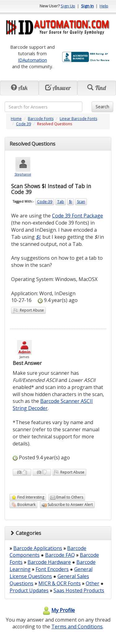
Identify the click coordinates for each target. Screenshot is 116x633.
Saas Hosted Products (79, 590)
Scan (81, 201)
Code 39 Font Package (77, 215)
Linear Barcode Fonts (78, 118)
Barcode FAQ (60, 555)
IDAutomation (32, 60)
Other (92, 583)
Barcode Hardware (49, 562)
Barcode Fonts (41, 118)
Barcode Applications (37, 548)
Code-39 (44, 201)
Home (16, 118)
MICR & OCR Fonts (59, 583)
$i (70, 201)
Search (102, 107)
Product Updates (29, 590)
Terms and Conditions (77, 626)
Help (104, 6)
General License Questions (51, 573)
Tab (60, 201)
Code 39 (23, 123)
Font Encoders (52, 569)
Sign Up (68, 6)
